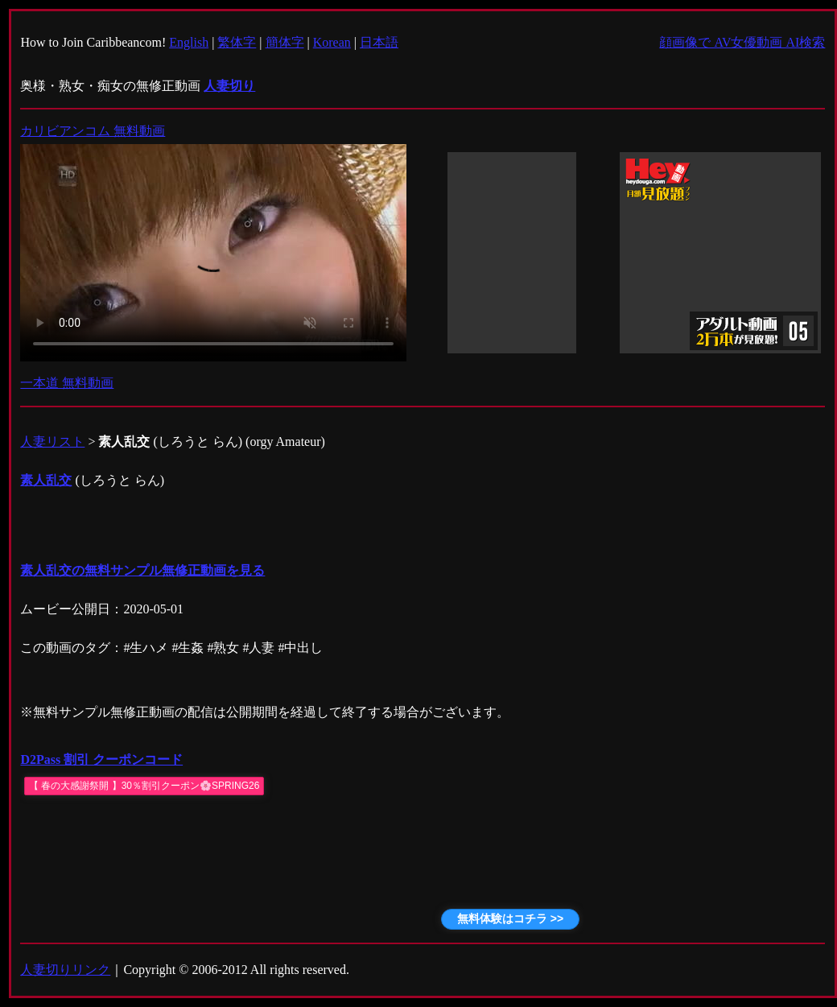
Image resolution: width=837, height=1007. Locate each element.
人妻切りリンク (65, 969)
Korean (332, 42)
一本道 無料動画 (66, 383)
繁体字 (236, 42)
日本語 (379, 42)
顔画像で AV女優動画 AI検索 (742, 42)
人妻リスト (52, 441)
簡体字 (285, 42)
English (188, 42)
